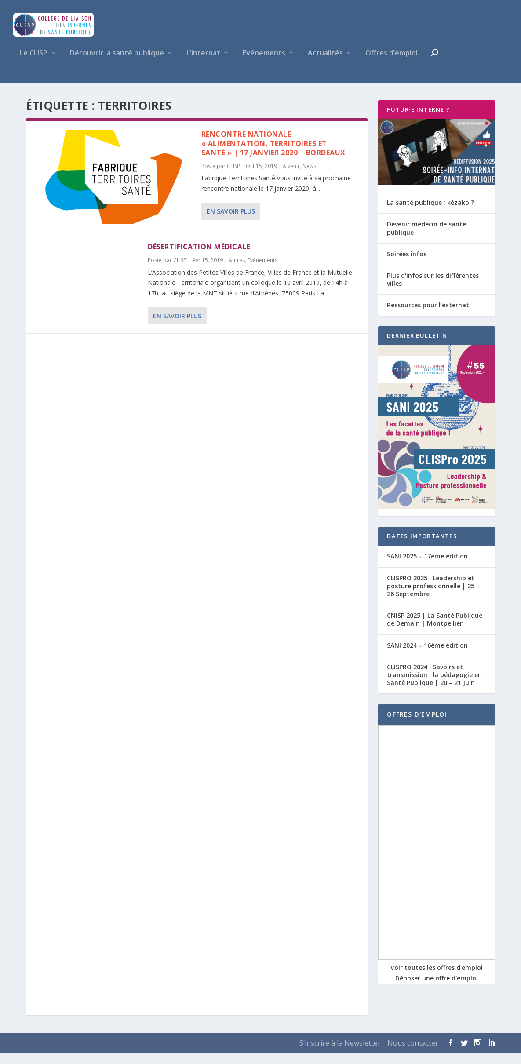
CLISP (233, 176)
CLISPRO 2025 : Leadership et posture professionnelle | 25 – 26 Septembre (433, 596)
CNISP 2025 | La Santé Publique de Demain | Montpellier (434, 630)
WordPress (154, 1054)
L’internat (203, 64)
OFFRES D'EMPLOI (417, 725)
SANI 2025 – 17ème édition (427, 566)
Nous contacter (412, 1053)
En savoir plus (231, 221)
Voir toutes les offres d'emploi (436, 978)
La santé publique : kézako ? (430, 213)
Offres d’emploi (391, 64)
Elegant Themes (76, 1054)
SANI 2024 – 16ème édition (427, 655)
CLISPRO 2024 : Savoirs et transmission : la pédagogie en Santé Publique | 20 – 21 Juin (434, 685)
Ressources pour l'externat (428, 315)
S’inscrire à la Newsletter (340, 1053)
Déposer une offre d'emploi (436, 988)
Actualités (325, 64)
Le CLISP (33, 64)
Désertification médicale (199, 257)
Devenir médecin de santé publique (426, 238)
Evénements (264, 64)
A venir (291, 176)
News (309, 176)
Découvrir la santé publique (117, 64)
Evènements (262, 270)
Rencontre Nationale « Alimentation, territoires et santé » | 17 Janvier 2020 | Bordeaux (273, 154)
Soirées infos (406, 264)
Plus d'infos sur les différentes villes (433, 289)
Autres (237, 270)
